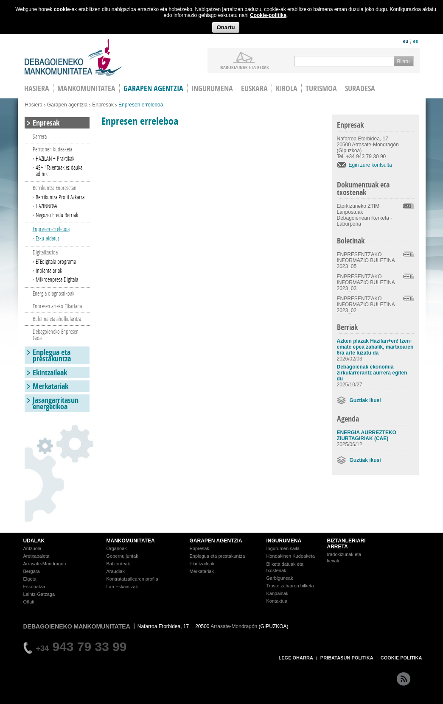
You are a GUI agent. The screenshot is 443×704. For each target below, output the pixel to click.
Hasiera (33, 105)
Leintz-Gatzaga (39, 594)
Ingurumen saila (283, 548)
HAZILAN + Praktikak (55, 158)
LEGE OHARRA (296, 657)
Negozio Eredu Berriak (57, 215)
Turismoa (321, 88)
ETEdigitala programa (56, 261)
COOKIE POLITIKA (401, 657)
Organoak (117, 548)
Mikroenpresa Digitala (57, 279)
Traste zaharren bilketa (290, 585)
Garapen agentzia (153, 88)
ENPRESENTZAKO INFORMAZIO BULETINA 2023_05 (366, 260)
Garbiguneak (279, 578)
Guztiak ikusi (365, 400)
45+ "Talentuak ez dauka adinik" (59, 170)
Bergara (31, 571)
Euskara (254, 88)
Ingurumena (212, 88)
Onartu (225, 27)
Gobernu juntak (122, 556)
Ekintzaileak (50, 372)
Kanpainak (277, 593)
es (415, 41)
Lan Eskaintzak (122, 586)
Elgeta (29, 578)
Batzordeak (118, 563)
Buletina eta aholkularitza (57, 319)
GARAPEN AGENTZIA (216, 541)
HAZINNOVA (46, 206)
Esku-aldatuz (47, 238)
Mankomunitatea (86, 88)
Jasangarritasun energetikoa (56, 403)
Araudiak (116, 571)
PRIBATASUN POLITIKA (346, 657)
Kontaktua (277, 600)
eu (405, 41)
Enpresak (103, 105)
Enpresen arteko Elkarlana (57, 306)
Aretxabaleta (36, 556)
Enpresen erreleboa (51, 229)
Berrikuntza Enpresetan (54, 188)
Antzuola (32, 548)
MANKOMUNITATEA (131, 541)
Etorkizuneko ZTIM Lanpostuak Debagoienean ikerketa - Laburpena (365, 215)
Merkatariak (50, 386)
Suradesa (360, 88)
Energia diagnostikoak (53, 293)
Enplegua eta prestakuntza (52, 355)
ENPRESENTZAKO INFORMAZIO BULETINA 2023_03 (366, 282)
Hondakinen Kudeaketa (290, 556)
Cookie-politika (268, 15)
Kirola (286, 88)
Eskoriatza (34, 586)
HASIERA (36, 88)
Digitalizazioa (45, 252)
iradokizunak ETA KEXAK (244, 67)
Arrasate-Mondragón (44, 563)
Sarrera (40, 136)
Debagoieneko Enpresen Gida (56, 334)
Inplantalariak (49, 270)
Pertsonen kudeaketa (52, 149)
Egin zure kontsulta (370, 165)
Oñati (28, 601)
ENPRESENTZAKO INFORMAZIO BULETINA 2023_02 (366, 304)
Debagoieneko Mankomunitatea (73, 57)
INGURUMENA (284, 541)
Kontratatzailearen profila (132, 578)
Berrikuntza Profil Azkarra (60, 197)
